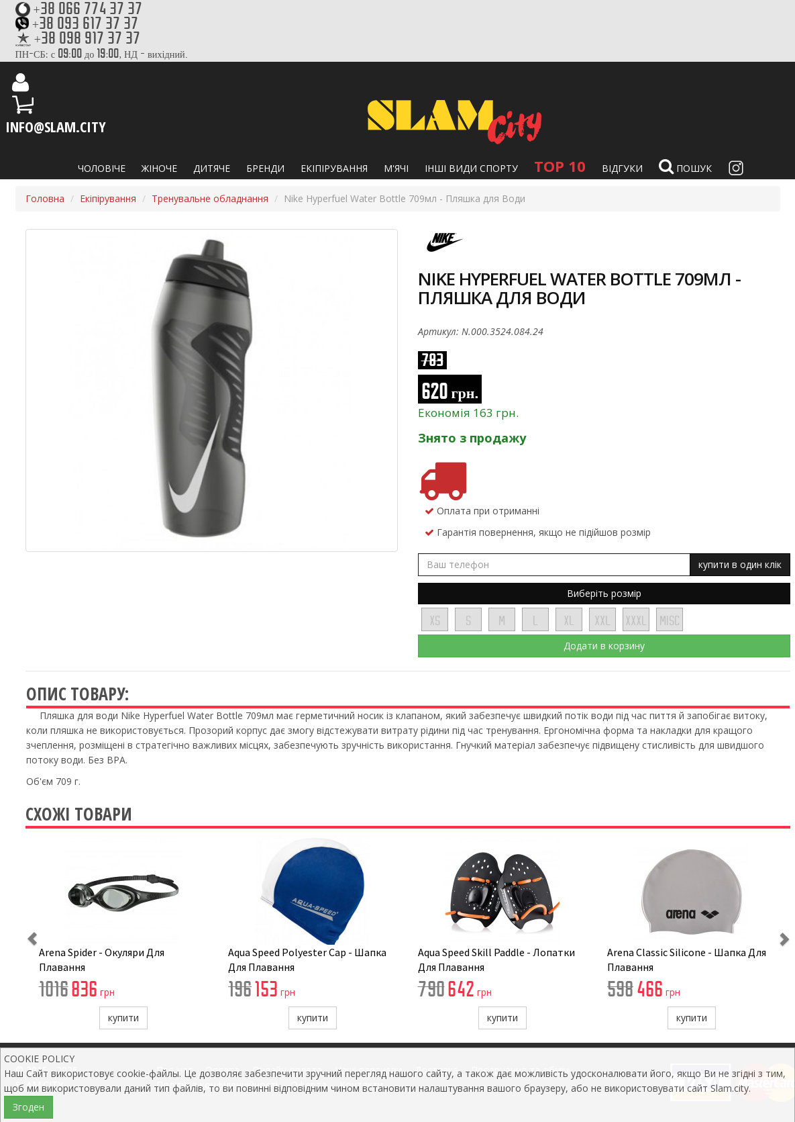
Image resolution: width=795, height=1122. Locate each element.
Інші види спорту (471, 168)
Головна (44, 198)
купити (123, 1017)
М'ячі (396, 168)
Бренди (265, 168)
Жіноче (159, 168)
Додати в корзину (604, 645)
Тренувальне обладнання (210, 198)
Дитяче (211, 168)
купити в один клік (740, 564)
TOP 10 (560, 166)
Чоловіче (101, 168)
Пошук (685, 166)
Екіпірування (334, 168)
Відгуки (622, 168)
